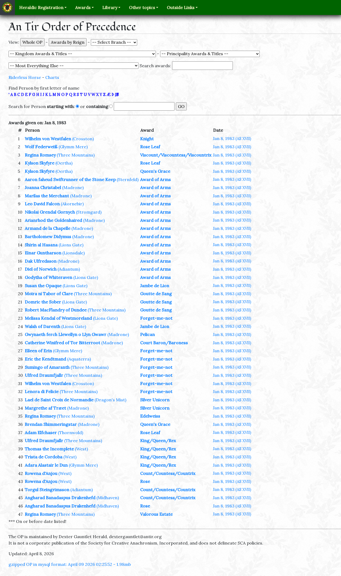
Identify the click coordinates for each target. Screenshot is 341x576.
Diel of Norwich (40, 269)
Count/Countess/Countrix (167, 473)
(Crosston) (83, 138)
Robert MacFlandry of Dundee (56, 310)
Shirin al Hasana (41, 244)
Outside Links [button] (180, 7)
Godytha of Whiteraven (48, 277)
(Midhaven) (107, 497)
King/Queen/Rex (158, 440)
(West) (81, 448)
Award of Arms (155, 179)
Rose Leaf (150, 146)
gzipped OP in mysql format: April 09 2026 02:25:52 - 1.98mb (70, 564)
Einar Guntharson (43, 252)
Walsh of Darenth (42, 326)
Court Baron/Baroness (164, 342)
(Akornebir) (72, 203)
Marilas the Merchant (47, 195)
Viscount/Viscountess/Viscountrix (175, 155)
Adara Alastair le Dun (46, 465)
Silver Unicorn (154, 399)
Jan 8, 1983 (232, 138)
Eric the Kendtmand (45, 359)
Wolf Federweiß (41, 146)
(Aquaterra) (79, 359)
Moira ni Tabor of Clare (49, 293)
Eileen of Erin (38, 350)
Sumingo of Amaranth (47, 367)
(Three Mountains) (76, 155)
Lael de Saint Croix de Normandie (59, 399)
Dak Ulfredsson (40, 261)
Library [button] (109, 7)
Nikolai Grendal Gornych (50, 212)
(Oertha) (63, 163)
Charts (52, 77)
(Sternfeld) (128, 179)
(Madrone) (73, 187)
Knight (147, 138)
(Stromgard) (89, 212)
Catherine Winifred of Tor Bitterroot (62, 342)
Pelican (147, 334)
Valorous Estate (156, 514)
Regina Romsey (40, 155)
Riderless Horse (25, 77)
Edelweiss (150, 416)
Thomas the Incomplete (49, 448)
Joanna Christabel (43, 187)
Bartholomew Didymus (48, 236)
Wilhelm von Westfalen (48, 138)
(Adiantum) (69, 269)
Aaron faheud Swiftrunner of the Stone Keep (70, 179)
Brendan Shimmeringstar (51, 424)
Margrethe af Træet (45, 408)
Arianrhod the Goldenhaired (53, 220)
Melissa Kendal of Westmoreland (58, 318)
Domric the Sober (43, 302)
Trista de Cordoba (43, 456)
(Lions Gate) (71, 244)
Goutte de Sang (156, 293)
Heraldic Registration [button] (41, 7)
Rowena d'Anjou (41, 473)
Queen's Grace (155, 171)
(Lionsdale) (73, 252)
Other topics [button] (142, 7)
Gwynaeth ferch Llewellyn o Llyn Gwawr (65, 334)
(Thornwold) (70, 432)
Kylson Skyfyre (39, 163)
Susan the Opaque (43, 285)
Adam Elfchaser (41, 432)
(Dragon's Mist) (110, 399)
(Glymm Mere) (73, 146)
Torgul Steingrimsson (47, 489)
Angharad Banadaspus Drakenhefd (60, 497)
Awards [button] (83, 7)
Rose (145, 481)
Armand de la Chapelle (47, 228)
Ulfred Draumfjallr (44, 375)
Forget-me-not (156, 318)
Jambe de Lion (154, 285)
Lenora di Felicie (42, 391)
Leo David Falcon (42, 203)
